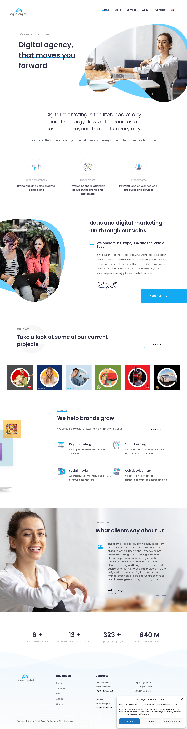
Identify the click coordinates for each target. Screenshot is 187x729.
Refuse (150, 721)
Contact (160, 9)
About (145, 9)
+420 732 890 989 (104, 690)
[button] (181, 699)
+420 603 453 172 (104, 707)
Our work (157, 344)
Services (131, 9)
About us (158, 296)
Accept (129, 721)
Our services (155, 429)
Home (105, 9)
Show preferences (173, 721)
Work (118, 9)
